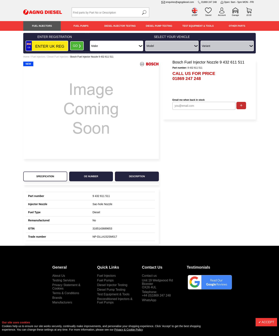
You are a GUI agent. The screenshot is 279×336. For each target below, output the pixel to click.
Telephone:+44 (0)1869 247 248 (156, 293)
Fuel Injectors (42, 26)
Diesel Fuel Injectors (57, 56)
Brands (57, 297)
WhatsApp (149, 300)
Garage (235, 15)
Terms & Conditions (65, 293)
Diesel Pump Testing (159, 26)
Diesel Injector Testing (120, 26)
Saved (208, 15)
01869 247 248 (209, 2)
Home (26, 56)
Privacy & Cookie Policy (128, 329)
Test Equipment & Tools (198, 26)
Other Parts (237, 26)
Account (222, 15)
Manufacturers (62, 302)
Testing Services (63, 280)
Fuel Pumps (80, 26)
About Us (58, 275)
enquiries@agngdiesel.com (180, 2)
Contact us (149, 275)
